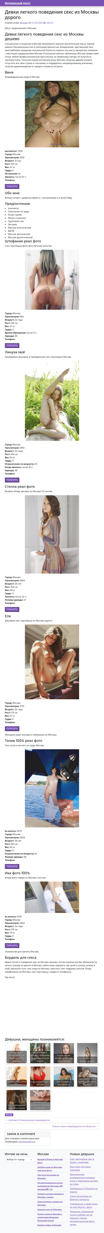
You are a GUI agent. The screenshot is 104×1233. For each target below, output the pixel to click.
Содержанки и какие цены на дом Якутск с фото (84, 1205)
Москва (24, 22)
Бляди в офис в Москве (49, 1225)
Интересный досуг (18, 3)
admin (49, 22)
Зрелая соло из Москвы (49, 1209)
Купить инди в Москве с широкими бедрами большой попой (49, 1217)
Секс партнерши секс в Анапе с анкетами (82, 1161)
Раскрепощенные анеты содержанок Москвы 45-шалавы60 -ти (50, 1186)
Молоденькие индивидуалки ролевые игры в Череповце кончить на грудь (84, 1179)
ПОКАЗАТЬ (11, 186)
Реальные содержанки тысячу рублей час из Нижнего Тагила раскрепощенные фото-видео (82, 1218)
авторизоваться (27, 1141)
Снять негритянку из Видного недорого (81, 1198)
